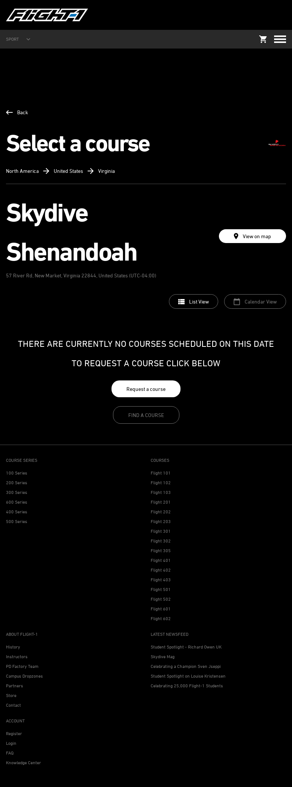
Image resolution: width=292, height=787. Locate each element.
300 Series (16, 492)
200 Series (16, 482)
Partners (14, 685)
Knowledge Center (23, 762)
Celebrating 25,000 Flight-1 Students (187, 685)
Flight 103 (161, 492)
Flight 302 (161, 541)
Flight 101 (161, 473)
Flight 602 (161, 618)
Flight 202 (161, 511)
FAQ (9, 753)
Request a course (146, 389)
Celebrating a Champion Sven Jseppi (186, 666)
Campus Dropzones (24, 676)
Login (11, 743)
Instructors (17, 656)
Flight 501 (161, 589)
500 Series (16, 521)
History (13, 647)
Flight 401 (161, 560)
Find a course (146, 415)
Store (11, 695)
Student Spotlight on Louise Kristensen (188, 676)
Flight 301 (161, 531)
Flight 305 (161, 550)
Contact (13, 705)
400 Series (16, 511)
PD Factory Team (22, 666)
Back (17, 112)
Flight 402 (161, 570)
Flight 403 (161, 579)
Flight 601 (161, 609)
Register (14, 733)
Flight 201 (161, 502)
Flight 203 (161, 521)
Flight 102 (161, 482)
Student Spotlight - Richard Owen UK (186, 647)
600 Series (16, 502)
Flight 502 (161, 599)
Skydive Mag (163, 656)
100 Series (16, 473)
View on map (252, 236)
